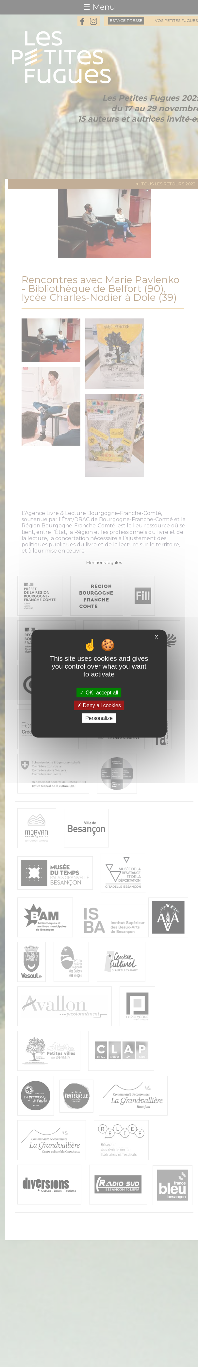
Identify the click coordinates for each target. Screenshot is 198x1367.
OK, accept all (99, 692)
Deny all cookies (99, 705)
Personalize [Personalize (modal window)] (99, 718)
